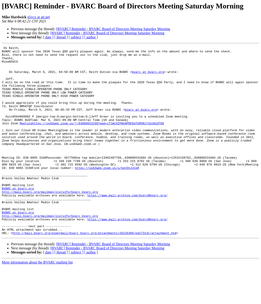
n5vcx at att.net (38, 17)
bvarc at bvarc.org (148, 77)
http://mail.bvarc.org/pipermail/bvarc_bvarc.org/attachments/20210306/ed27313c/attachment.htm (95, 271)
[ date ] (48, 37)
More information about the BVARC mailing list (37, 300)
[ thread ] (61, 37)
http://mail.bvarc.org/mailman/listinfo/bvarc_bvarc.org (50, 221)
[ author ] (91, 37)
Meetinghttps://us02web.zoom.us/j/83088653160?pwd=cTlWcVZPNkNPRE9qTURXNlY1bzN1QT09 (92, 139)
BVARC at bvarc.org (18, 217)
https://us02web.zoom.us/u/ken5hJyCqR (107, 192)
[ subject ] (76, 37)
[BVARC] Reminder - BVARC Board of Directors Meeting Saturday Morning (113, 29)
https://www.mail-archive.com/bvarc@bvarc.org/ (127, 225)
